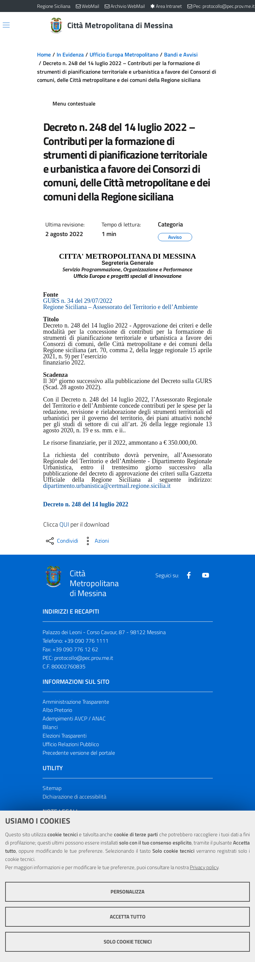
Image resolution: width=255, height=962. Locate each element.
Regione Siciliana (53, 6)
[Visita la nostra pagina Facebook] (189, 575)
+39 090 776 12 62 (75, 649)
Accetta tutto (128, 917)
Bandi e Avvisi (181, 54)
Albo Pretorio (57, 710)
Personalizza (127, 892)
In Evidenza (70, 54)
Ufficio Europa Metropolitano (124, 54)
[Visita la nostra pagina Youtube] (205, 575)
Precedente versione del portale (79, 753)
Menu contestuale (74, 103)
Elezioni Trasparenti (64, 735)
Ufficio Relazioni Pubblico (71, 744)
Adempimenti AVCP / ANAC (74, 718)
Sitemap (52, 788)
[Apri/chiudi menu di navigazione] (6, 25)
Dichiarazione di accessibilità (74, 796)
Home (44, 54)
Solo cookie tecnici (128, 942)
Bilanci (50, 727)
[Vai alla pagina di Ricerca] (214, 26)
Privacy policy (204, 867)
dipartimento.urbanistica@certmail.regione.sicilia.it (107, 485)
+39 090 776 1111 (86, 641)
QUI (64, 524)
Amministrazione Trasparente (76, 702)
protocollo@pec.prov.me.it (83, 658)
